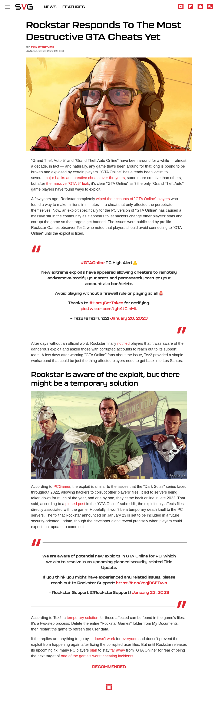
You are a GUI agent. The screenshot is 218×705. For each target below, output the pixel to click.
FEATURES (73, 6)
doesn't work (104, 639)
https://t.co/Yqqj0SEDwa (141, 582)
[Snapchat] (200, 8)
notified (123, 343)
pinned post (75, 504)
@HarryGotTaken (106, 302)
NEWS (50, 6)
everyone (129, 639)
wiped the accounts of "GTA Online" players (133, 199)
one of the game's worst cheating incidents (97, 656)
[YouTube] (181, 8)
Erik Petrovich (42, 47)
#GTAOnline (93, 262)
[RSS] (210, 8)
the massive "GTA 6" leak (67, 183)
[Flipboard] (190, 8)
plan (93, 650)
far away (117, 650)
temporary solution (82, 618)
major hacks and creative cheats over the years (84, 178)
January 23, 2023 (150, 592)
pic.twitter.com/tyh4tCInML (109, 308)
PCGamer (61, 486)
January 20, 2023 (129, 318)
